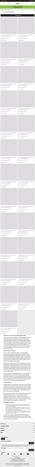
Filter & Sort (17, 15)
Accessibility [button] (31, 0)
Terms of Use (21, 445)
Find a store (3, 448)
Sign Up (3, 438)
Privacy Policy (26, 445)
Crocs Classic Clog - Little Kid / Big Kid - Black (17, 458)
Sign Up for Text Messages (6, 441)
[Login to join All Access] (17, 6)
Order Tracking (4, 0)
